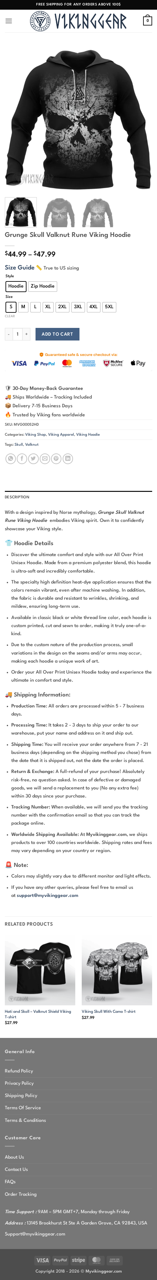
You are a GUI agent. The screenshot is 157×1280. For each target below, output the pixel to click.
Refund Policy (19, 1071)
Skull (19, 445)
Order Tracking (21, 1194)
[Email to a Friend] (45, 458)
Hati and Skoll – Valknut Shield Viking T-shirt (38, 1014)
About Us (14, 1157)
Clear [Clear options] (10, 316)
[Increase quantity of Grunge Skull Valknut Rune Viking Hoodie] (26, 334)
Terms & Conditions (25, 1120)
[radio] (16, 286)
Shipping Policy (21, 1095)
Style (9, 276)
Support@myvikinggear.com (35, 1234)
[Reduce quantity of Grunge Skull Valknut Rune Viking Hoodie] (9, 334)
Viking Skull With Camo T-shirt (109, 1012)
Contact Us (16, 1169)
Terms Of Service (23, 1108)
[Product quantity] (18, 334)
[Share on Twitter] (33, 458)
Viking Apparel (61, 435)
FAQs (10, 1182)
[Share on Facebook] (22, 458)
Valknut (31, 445)
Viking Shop (35, 435)
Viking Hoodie (88, 435)
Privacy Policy (19, 1083)
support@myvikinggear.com (47, 895)
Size (9, 297)
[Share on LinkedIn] (68, 458)
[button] (9, 21)
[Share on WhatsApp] (10, 458)
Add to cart (57, 334)
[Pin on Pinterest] (56, 458)
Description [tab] (17, 497)
